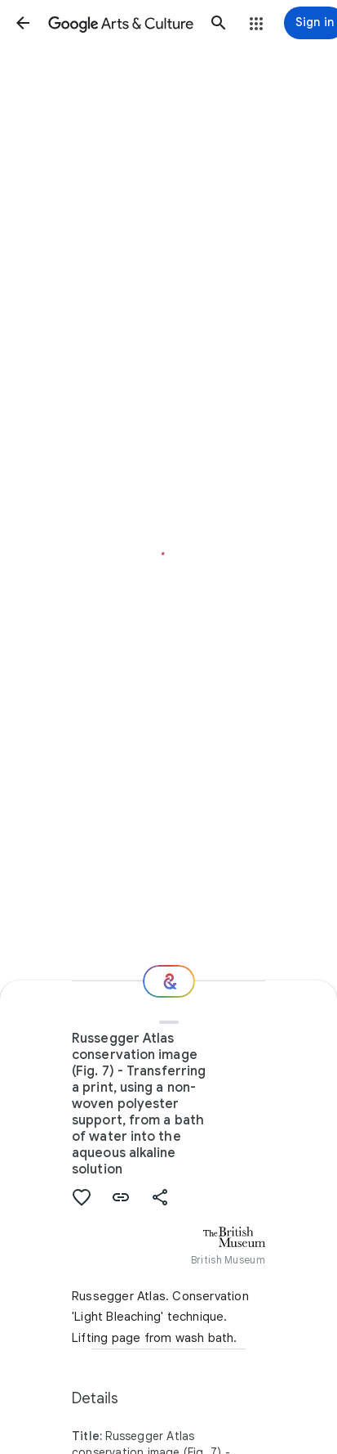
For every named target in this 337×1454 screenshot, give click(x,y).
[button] (22, 23)
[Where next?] (169, 981)
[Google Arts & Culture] (121, 23)
